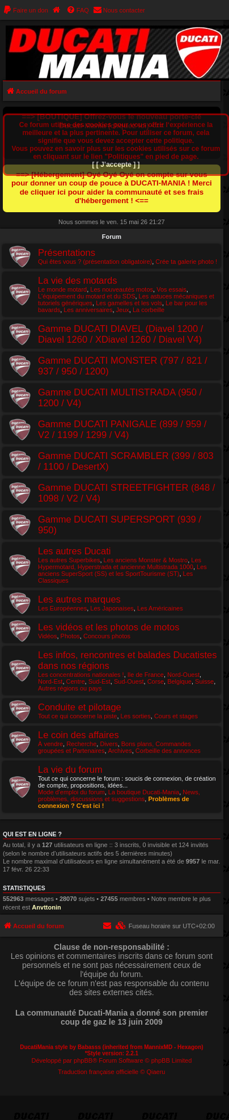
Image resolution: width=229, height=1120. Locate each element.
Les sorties (136, 716)
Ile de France (146, 674)
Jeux (122, 309)
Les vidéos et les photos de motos (108, 627)
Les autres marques (79, 599)
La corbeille (148, 309)
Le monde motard (62, 289)
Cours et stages (176, 716)
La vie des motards (77, 280)
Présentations (66, 252)
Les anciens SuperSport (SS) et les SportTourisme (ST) (122, 570)
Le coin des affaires (78, 735)
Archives (120, 750)
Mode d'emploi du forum (71, 792)
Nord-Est (50, 681)
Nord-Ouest (183, 674)
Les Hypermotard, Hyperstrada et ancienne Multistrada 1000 (119, 563)
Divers (108, 743)
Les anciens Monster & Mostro (146, 560)
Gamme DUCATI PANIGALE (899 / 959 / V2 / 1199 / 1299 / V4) (122, 429)
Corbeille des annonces (168, 750)
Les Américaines (160, 608)
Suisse (204, 681)
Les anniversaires (87, 309)
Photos (70, 636)
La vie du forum (70, 769)
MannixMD (158, 1047)
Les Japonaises (111, 608)
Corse (155, 681)
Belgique (179, 681)
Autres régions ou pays (70, 688)
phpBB (83, 1060)
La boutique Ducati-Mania (143, 792)
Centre (75, 681)
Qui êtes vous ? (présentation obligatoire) (95, 261)
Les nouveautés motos (121, 289)
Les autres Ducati (74, 551)
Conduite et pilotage (79, 707)
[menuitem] (25, 10)
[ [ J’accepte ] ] (115, 165)
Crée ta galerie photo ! (186, 261)
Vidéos (47, 636)
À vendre (50, 743)
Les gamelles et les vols (129, 303)
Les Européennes (62, 608)
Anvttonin (46, 907)
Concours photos (106, 636)
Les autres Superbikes (69, 560)
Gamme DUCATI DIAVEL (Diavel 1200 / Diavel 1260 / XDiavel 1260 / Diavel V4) (120, 333)
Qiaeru (155, 1071)
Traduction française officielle (98, 1071)
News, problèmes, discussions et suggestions (119, 795)
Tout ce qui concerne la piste (77, 716)
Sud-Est (99, 681)
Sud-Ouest (129, 681)
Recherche (81, 743)
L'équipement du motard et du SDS (86, 296)
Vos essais (171, 289)
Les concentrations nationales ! (81, 674)
